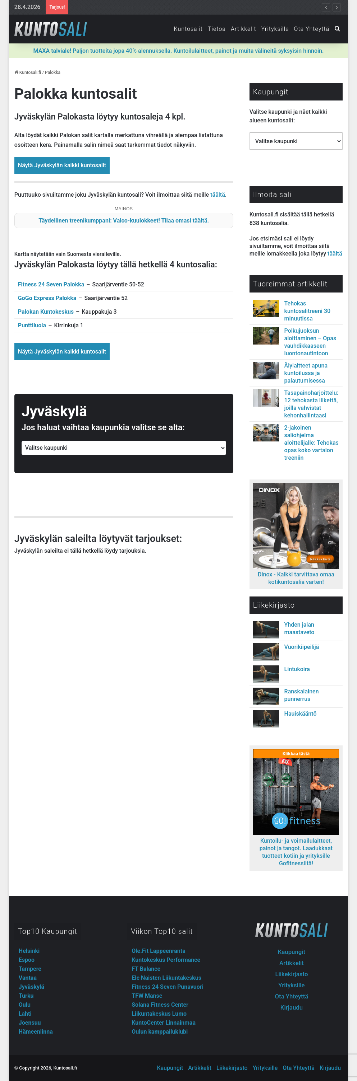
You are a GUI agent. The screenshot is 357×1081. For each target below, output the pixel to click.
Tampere (30, 968)
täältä (217, 194)
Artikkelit (243, 28)
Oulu (25, 1004)
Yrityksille (275, 28)
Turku (26, 995)
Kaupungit (291, 951)
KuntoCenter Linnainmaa (164, 1022)
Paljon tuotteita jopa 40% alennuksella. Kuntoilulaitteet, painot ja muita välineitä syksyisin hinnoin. (178, 50)
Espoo (27, 959)
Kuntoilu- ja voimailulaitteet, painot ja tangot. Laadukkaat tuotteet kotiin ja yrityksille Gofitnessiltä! (296, 848)
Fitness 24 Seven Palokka (51, 284)
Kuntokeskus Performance (166, 959)
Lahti (25, 1013)
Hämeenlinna (36, 1031)
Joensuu (30, 1022)
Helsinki (29, 950)
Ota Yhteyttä (312, 28)
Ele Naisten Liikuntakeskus (166, 977)
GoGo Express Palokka (47, 298)
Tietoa (217, 28)
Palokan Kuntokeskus (46, 311)
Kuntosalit (188, 28)
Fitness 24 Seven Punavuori (167, 986)
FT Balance (146, 968)
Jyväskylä (31, 986)
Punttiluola (32, 325)
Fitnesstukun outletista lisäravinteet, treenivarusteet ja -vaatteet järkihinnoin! (164, 7)
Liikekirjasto (291, 974)
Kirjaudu (291, 1007)
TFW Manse (147, 995)
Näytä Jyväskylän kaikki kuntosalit (62, 165)
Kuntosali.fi (27, 72)
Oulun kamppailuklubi (160, 1031)
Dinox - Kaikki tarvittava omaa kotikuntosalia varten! (296, 574)
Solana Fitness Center (160, 1004)
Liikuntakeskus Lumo (159, 1013)
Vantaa (28, 977)
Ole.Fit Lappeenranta (159, 950)
